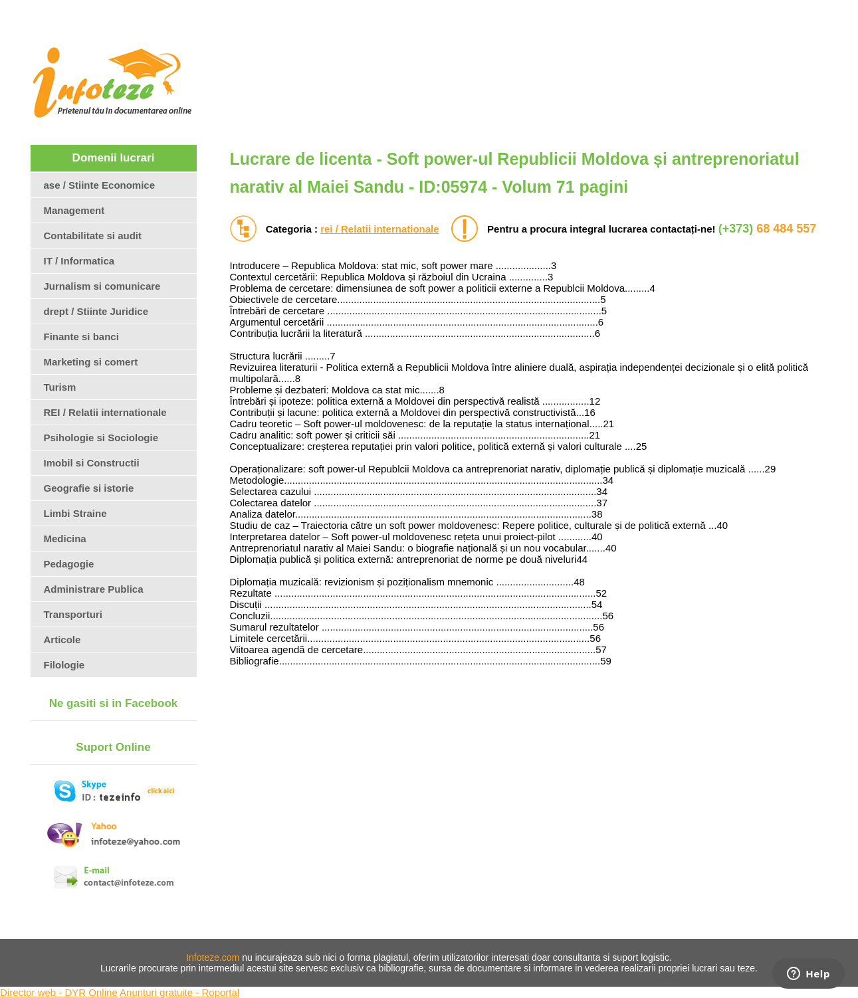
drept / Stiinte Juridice (96, 311)
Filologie (64, 664)
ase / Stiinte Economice (100, 185)
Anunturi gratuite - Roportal (179, 992)
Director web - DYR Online (59, 992)
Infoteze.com (212, 957)
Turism (60, 387)
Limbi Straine (75, 513)
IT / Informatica (79, 260)
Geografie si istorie (89, 488)
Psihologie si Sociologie (101, 437)
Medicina (65, 538)
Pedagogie (69, 563)
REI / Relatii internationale (105, 412)
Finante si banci (81, 336)
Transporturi (73, 614)
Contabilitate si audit (93, 235)
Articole (62, 639)
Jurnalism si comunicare (102, 286)
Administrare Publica (94, 589)
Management (74, 210)
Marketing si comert (91, 361)
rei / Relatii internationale (379, 229)
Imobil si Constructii (92, 462)
